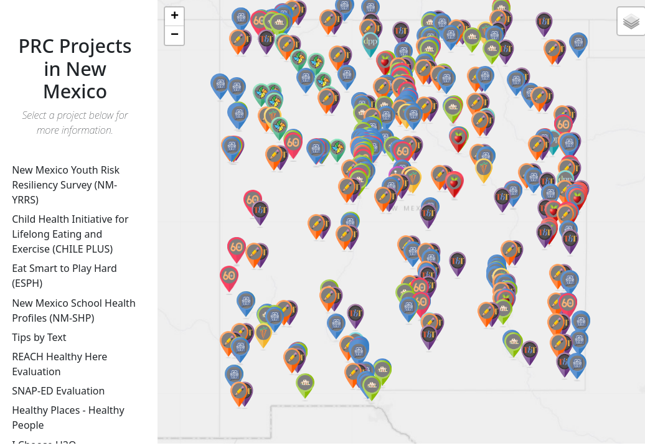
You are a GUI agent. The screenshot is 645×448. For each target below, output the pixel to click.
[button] (428, 217)
